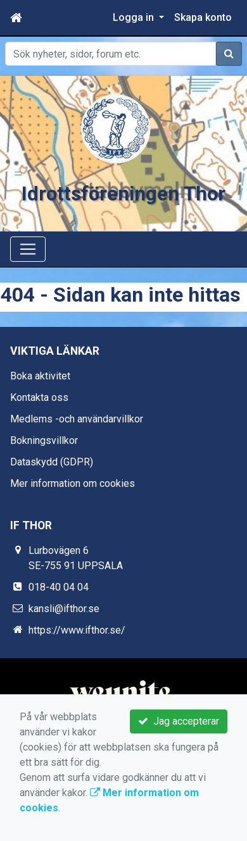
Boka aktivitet (40, 376)
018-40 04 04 (58, 587)
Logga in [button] (134, 17)
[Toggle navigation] (28, 249)
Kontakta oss (39, 397)
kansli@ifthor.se (63, 609)
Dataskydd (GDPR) (51, 462)
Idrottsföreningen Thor (123, 194)
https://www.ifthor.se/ (76, 630)
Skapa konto (203, 17)
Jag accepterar (178, 721)
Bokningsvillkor (44, 440)
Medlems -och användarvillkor (76, 419)
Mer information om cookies (72, 483)
